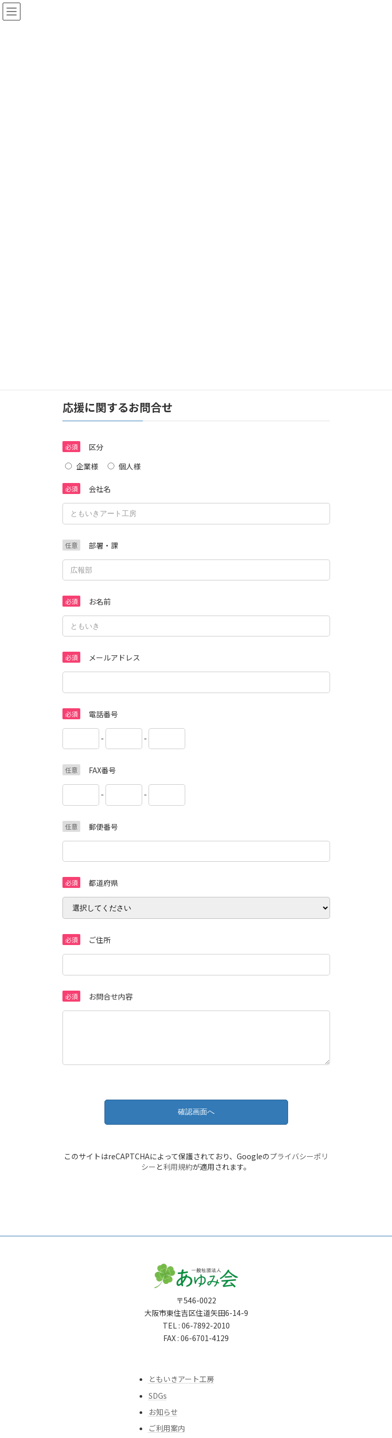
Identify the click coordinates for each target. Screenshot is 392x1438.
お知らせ (163, 1419)
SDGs (158, 1403)
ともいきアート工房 (181, 1386)
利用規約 (178, 1174)
